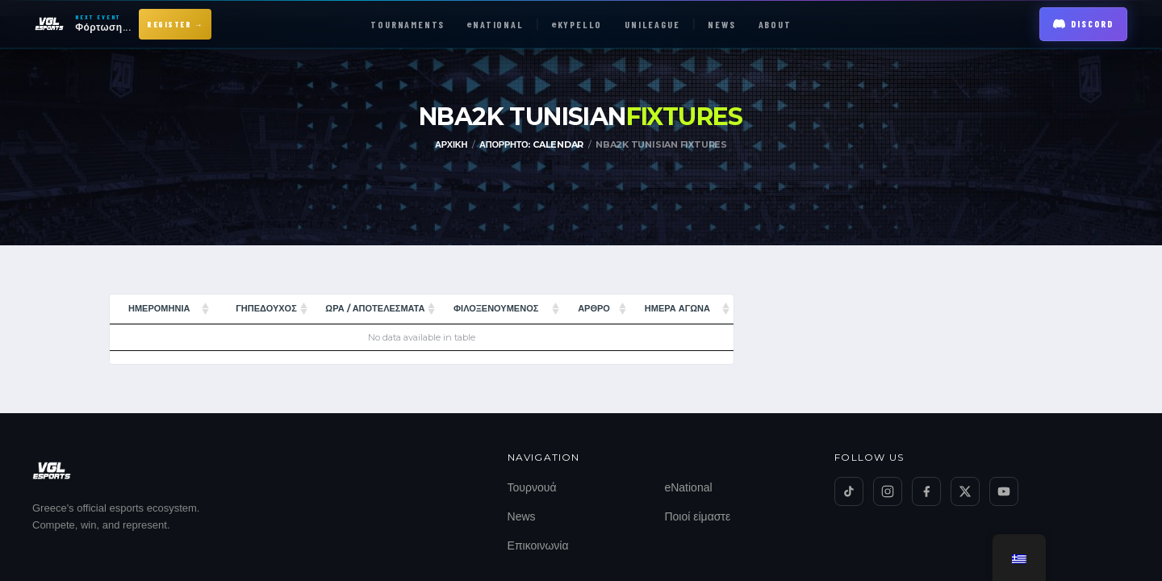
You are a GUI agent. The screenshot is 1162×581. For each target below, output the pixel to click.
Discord (1083, 24)
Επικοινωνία (538, 545)
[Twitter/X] (965, 491)
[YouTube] (1003, 491)
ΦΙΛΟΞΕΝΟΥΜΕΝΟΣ (496, 308)
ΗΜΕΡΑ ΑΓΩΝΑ (677, 308)
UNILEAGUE (652, 24)
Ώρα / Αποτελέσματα (374, 308)
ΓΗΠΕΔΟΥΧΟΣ (266, 308)
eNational (688, 487)
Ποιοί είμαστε (697, 516)
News (522, 516)
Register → (175, 24)
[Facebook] (926, 491)
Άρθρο (594, 308)
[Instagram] (887, 491)
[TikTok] (848, 491)
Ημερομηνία (159, 308)
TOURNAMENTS (407, 24)
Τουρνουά (532, 487)
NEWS (721, 24)
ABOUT (775, 24)
